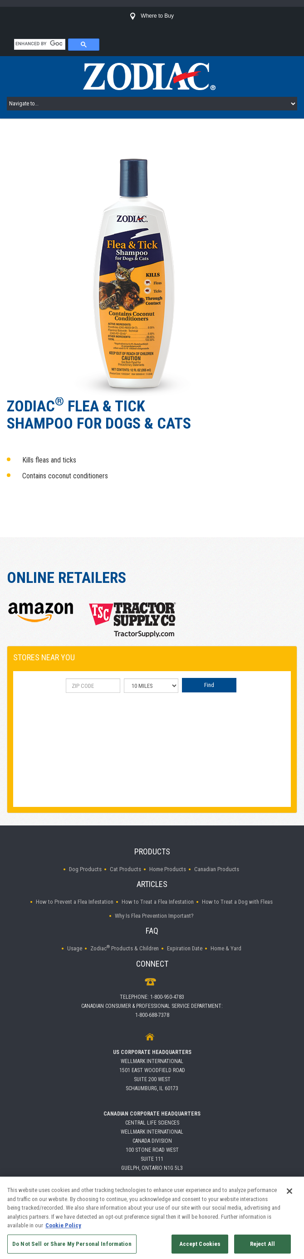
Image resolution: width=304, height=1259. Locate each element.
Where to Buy (152, 16)
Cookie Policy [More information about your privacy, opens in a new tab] (63, 1228)
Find (209, 685)
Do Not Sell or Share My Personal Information (72, 1247)
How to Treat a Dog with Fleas (237, 901)
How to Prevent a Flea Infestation (74, 901)
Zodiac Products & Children (124, 948)
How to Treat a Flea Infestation (158, 901)
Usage (74, 948)
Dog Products (85, 869)
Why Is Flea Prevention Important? (154, 915)
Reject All (262, 1247)
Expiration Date (184, 948)
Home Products (167, 869)
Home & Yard (226, 948)
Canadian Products (216, 869)
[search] (38, 43)
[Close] (289, 1194)
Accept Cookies (200, 1247)
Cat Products (125, 869)
